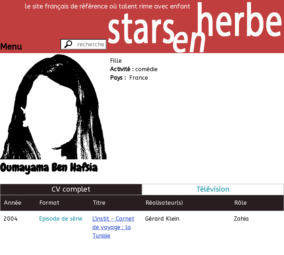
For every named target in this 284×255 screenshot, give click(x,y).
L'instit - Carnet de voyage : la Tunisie (113, 227)
